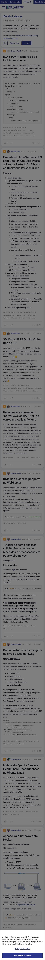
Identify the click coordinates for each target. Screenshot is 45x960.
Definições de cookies (22, 951)
